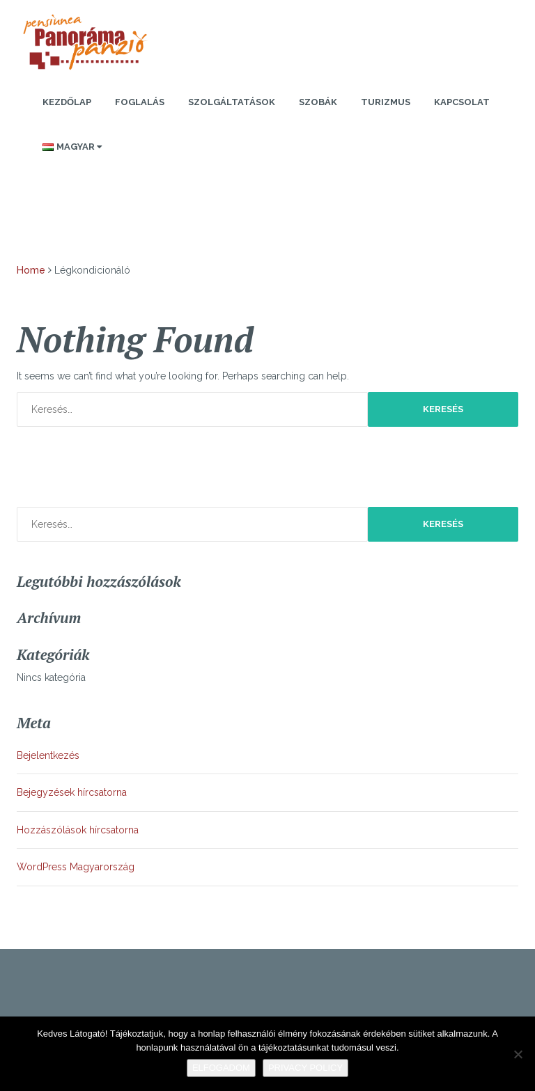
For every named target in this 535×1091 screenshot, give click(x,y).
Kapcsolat (462, 102)
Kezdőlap (66, 102)
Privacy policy (305, 1067)
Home (31, 270)
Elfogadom (221, 1067)
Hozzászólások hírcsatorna (78, 829)
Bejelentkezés (48, 755)
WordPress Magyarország (75, 866)
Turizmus (385, 102)
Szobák (318, 102)
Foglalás (139, 102)
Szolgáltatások (231, 102)
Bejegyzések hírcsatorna (72, 792)
